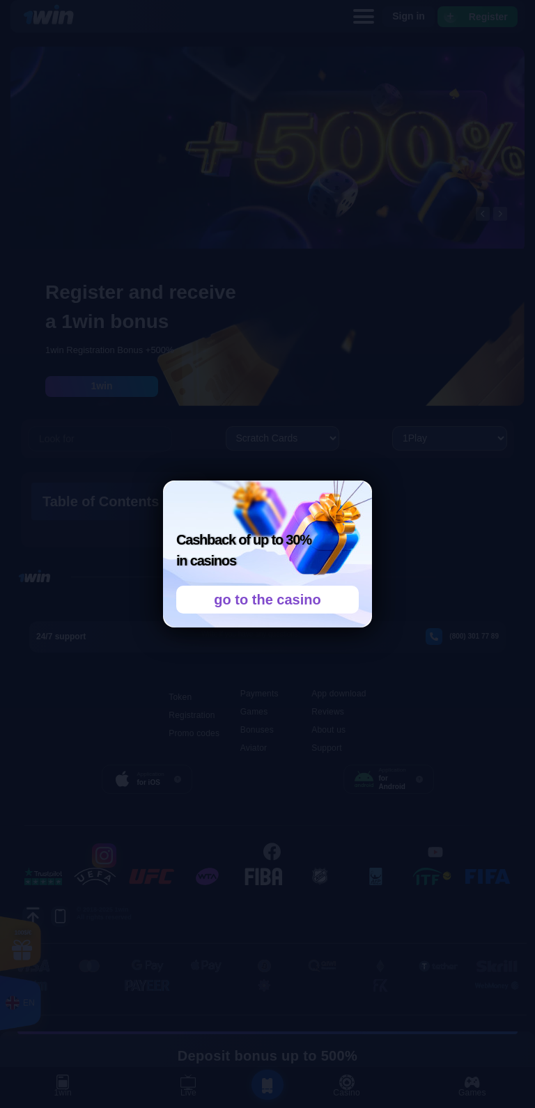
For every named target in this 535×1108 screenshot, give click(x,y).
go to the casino (267, 599)
